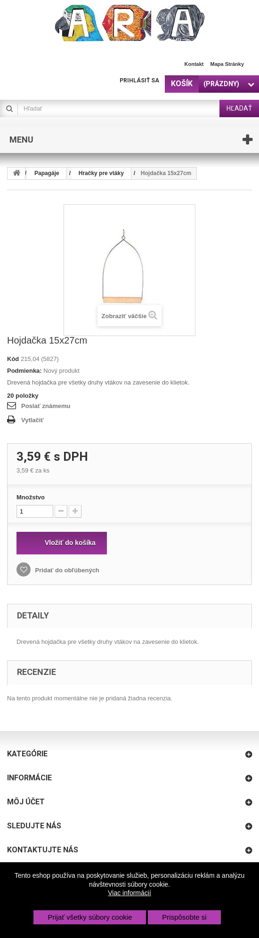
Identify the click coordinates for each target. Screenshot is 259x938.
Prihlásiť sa (139, 80)
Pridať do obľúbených (66, 570)
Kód (13, 358)
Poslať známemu (45, 405)
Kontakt (194, 64)
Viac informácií (129, 893)
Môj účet (26, 801)
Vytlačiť (32, 420)
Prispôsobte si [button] (184, 917)
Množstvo (30, 497)
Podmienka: (24, 370)
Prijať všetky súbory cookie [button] (90, 917)
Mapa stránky (227, 64)
